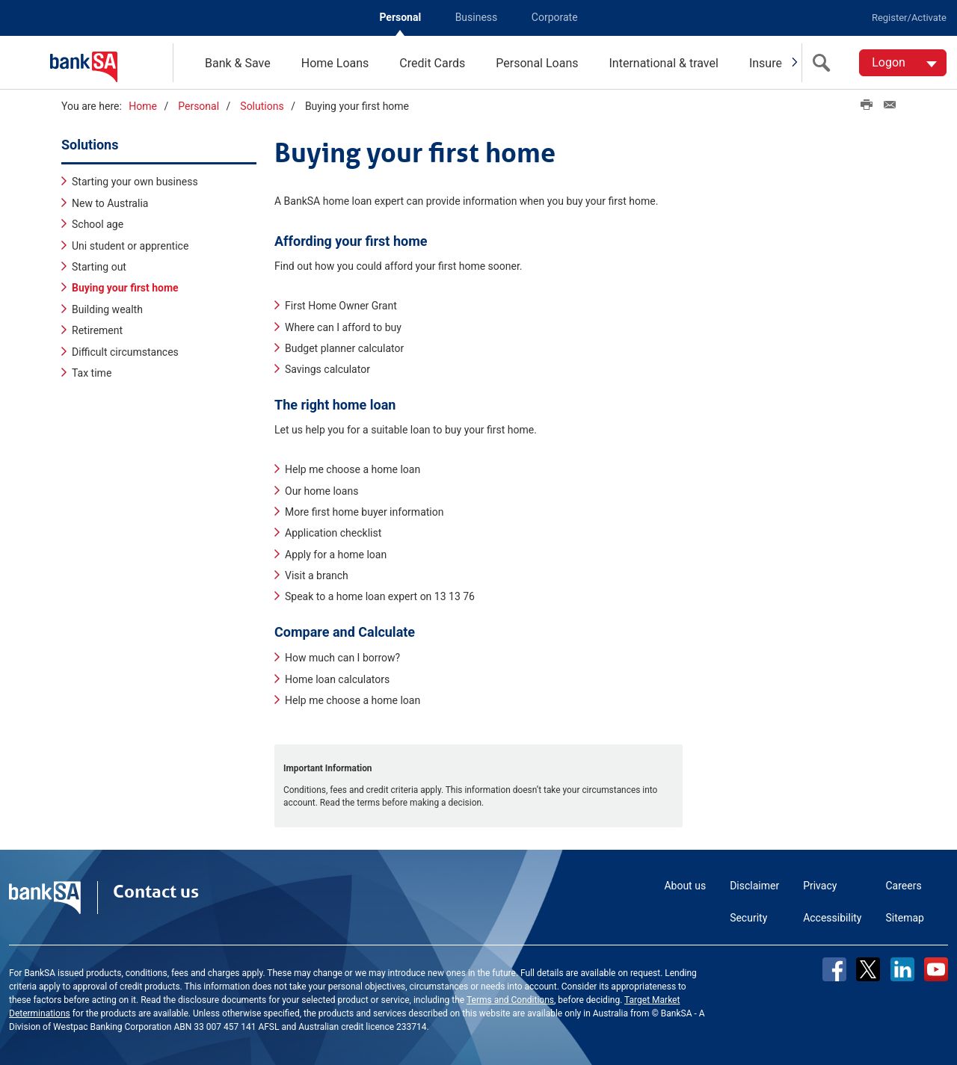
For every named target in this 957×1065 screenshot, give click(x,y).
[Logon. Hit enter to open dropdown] (903, 62)
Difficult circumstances (125, 352)
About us (685, 886)
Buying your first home (125, 288)
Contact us (156, 891)
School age (97, 224)
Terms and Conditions (510, 1000)
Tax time (91, 373)
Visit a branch (316, 575)
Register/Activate (909, 17)
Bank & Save (238, 63)
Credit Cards (432, 63)
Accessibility (832, 918)
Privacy (820, 886)
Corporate (555, 17)
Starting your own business (135, 182)
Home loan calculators (337, 679)
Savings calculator (327, 369)
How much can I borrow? (342, 658)
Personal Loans (537, 63)
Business (476, 17)
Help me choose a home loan (352, 469)
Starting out (99, 267)
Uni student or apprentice (130, 246)
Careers (904, 886)
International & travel (663, 63)
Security (748, 918)
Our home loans (321, 491)
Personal (400, 17)
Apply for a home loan (336, 555)
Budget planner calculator (344, 348)
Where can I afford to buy (343, 327)
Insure (765, 63)
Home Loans (335, 63)
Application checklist (333, 533)
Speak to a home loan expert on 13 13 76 (380, 596)
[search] (824, 62)
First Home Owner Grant (341, 306)
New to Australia (110, 203)
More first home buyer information (364, 512)
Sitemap (905, 918)
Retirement (97, 330)
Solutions (261, 106)
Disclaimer (754, 886)
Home (143, 106)
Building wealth (107, 309)
